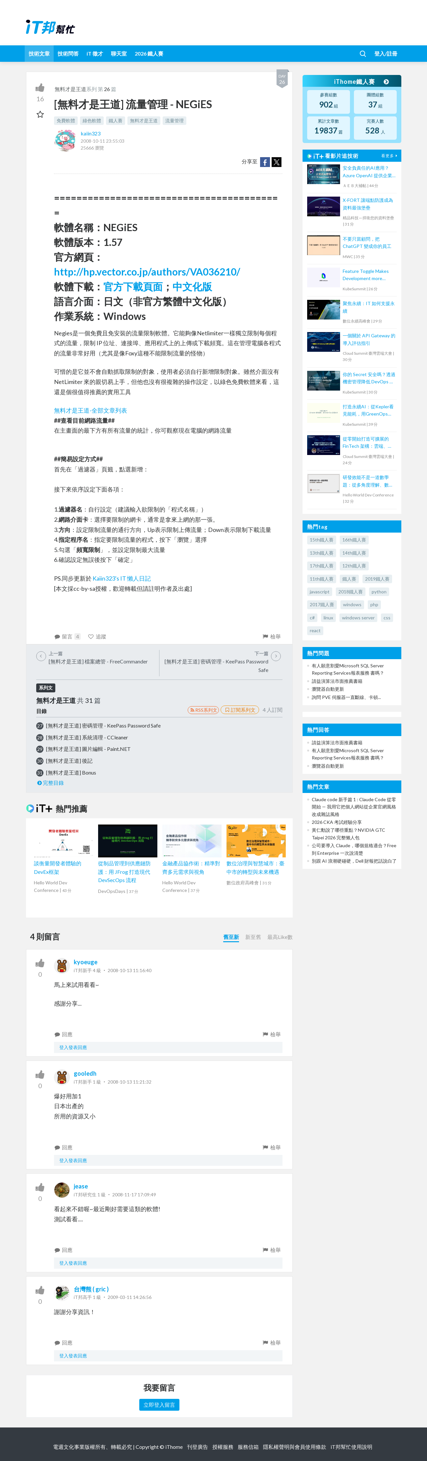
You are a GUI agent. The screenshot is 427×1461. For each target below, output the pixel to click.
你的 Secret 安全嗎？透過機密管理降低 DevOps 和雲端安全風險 (369, 378)
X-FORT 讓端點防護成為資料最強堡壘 (368, 203)
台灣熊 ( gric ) (91, 1289)
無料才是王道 (70, 89)
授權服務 (222, 1447)
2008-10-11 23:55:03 (102, 141)
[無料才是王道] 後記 (69, 760)
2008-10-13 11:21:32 (129, 1082)
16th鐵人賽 (354, 539)
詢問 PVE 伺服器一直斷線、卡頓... (346, 697)
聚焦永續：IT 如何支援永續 (369, 306)
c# (312, 617)
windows (352, 604)
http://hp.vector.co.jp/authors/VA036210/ (147, 271)
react (315, 630)
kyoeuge (85, 962)
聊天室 (119, 53)
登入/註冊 (385, 53)
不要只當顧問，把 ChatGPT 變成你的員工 (367, 242)
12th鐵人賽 (354, 565)
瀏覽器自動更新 (328, 689)
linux (328, 617)
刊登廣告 (197, 1447)
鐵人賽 (115, 120)
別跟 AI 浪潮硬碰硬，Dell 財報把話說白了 (354, 861)
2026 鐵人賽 (149, 53)
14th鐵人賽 (354, 553)
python (379, 591)
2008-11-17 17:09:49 (134, 1194)
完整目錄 (50, 782)
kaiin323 (90, 133)
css (387, 617)
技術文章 (39, 53)
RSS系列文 (203, 710)
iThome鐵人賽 (361, 81)
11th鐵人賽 (322, 579)
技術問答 (68, 53)
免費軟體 (66, 120)
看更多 (390, 155)
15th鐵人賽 (322, 539)
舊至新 (231, 937)
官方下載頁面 (133, 286)
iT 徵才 (95, 53)
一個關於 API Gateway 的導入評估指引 (369, 339)
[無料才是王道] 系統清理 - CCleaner (87, 737)
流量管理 (174, 120)
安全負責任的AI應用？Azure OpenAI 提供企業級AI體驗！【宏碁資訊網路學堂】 (368, 172)
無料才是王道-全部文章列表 (90, 410)
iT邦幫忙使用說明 (351, 1447)
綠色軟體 (92, 120)
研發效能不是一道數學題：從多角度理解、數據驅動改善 (368, 481)
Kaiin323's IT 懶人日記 (122, 578)
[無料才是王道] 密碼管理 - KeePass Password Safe (103, 725)
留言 (67, 636)
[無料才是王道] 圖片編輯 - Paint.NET (88, 749)
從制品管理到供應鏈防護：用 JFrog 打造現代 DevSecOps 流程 (124, 871)
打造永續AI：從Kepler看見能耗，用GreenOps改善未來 (368, 411)
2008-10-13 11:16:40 (129, 970)
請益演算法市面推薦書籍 (337, 681)
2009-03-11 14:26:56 (129, 1297)
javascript (320, 591)
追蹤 (97, 636)
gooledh (85, 1073)
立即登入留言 (159, 1404)
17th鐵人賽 (322, 565)
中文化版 (192, 286)
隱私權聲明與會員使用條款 (294, 1447)
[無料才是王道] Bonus (71, 772)
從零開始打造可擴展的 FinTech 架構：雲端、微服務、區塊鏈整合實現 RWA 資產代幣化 (367, 443)
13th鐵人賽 (322, 553)
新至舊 (253, 937)
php (374, 604)
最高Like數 (280, 937)
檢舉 (271, 636)
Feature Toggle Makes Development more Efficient (366, 275)
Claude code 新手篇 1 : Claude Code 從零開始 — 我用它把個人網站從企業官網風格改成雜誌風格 (354, 807)
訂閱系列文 (239, 710)
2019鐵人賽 (377, 579)
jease (81, 1186)
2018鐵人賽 (350, 591)
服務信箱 (248, 1447)
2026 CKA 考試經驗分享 (337, 822)
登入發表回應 (73, 1047)
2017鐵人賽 (322, 604)
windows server (358, 617)
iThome (174, 1447)
